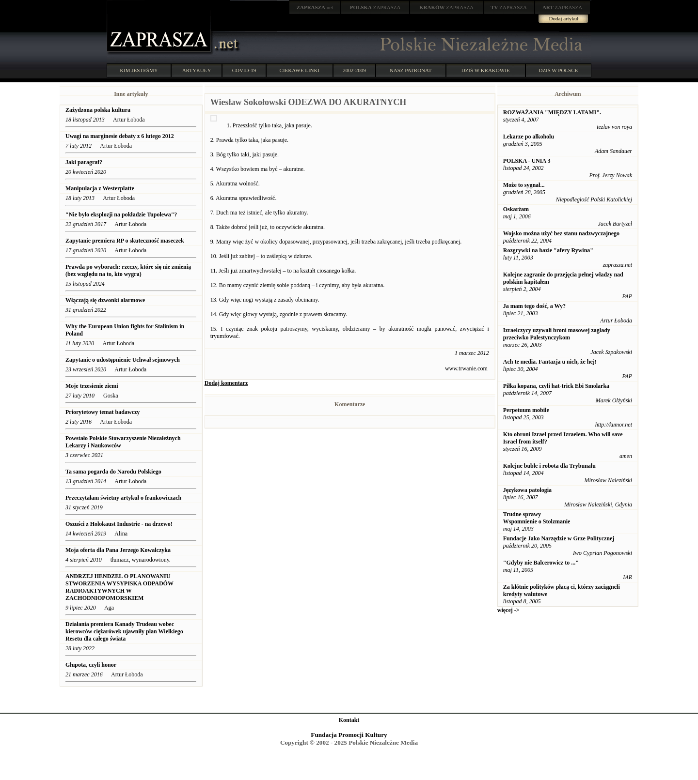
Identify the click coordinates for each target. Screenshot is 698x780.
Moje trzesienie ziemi (91, 385)
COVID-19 (244, 70)
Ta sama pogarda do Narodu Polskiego (113, 471)
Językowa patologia (527, 490)
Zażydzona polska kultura (97, 110)
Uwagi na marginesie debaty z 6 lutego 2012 (119, 136)
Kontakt (349, 720)
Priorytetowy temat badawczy (102, 412)
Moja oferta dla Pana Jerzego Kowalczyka (118, 550)
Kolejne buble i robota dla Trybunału (549, 465)
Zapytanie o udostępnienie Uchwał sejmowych (122, 359)
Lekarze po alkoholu (528, 136)
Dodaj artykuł (564, 18)
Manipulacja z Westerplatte (99, 188)
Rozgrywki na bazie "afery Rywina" (548, 250)
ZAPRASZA (375, 7)
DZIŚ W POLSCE (558, 70)
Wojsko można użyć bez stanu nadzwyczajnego (561, 233)
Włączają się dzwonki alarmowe (105, 300)
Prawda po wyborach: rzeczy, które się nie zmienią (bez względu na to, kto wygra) (128, 270)
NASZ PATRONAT (411, 70)
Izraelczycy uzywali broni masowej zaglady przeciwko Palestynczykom (556, 334)
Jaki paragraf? (83, 162)
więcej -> (508, 610)
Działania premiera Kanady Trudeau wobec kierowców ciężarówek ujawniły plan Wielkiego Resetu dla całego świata (124, 631)
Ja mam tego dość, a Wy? (534, 306)
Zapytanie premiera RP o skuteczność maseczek (124, 240)
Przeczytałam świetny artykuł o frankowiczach (123, 497)
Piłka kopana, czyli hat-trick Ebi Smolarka (556, 385)
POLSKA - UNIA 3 (527, 160)
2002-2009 (354, 70)
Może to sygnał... (524, 185)
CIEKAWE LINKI (300, 70)
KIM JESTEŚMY (139, 70)
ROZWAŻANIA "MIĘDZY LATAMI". (552, 112)
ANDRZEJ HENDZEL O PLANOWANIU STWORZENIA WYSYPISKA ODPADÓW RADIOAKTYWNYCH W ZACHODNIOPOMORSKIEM (119, 587)
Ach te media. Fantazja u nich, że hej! (550, 361)
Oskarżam (516, 209)
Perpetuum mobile (526, 410)
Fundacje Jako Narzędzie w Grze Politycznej (559, 538)
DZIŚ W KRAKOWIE (485, 70)
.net (315, 7)
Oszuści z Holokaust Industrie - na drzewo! (119, 523)
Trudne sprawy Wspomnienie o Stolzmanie (537, 518)
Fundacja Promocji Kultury (349, 734)
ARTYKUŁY (196, 70)
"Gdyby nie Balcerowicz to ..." (541, 562)
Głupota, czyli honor (91, 664)
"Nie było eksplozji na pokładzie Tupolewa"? (121, 214)
